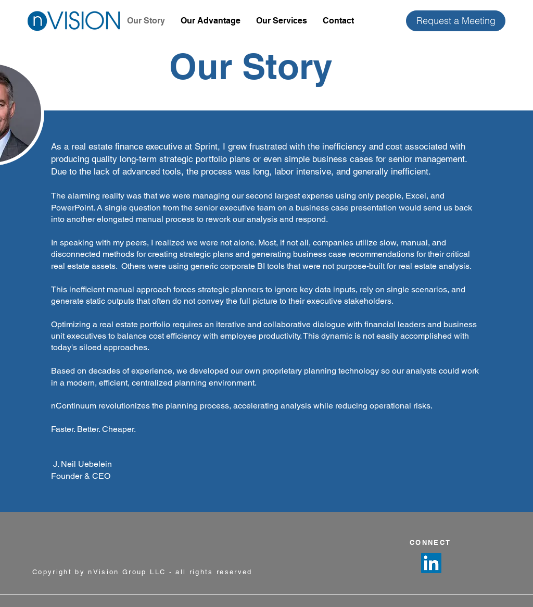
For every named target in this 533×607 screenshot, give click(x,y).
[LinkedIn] (431, 563)
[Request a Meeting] (455, 20)
